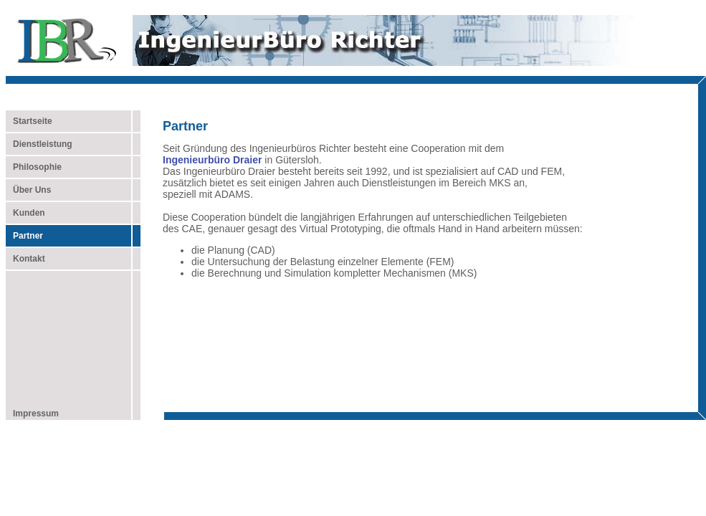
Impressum (32, 413)
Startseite (32, 121)
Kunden (25, 213)
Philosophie (34, 167)
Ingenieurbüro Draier (212, 160)
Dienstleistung (39, 144)
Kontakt (25, 259)
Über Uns (28, 190)
